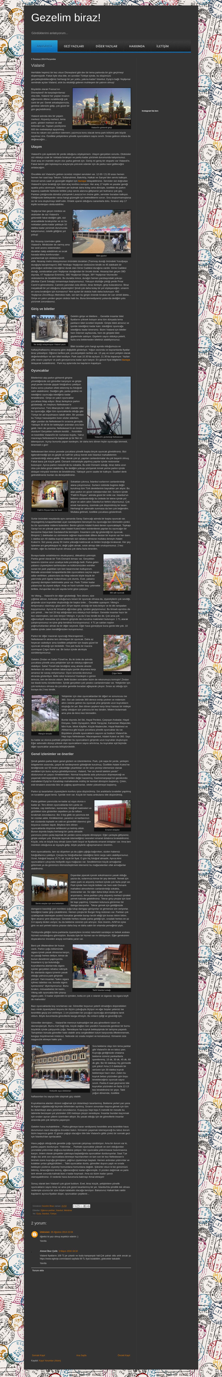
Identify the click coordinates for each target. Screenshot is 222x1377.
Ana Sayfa (81, 1355)
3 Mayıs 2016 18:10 (68, 1251)
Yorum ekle (38, 1270)
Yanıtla (43, 1241)
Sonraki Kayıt (38, 1355)
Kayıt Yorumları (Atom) (50, 1360)
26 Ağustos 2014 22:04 (62, 1232)
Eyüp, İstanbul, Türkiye (46, 1213)
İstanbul (59, 1210)
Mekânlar (68, 1210)
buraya (82, 181)
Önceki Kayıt (124, 1355)
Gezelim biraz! (66, 17)
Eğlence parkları (48, 1210)
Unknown (45, 1232)
